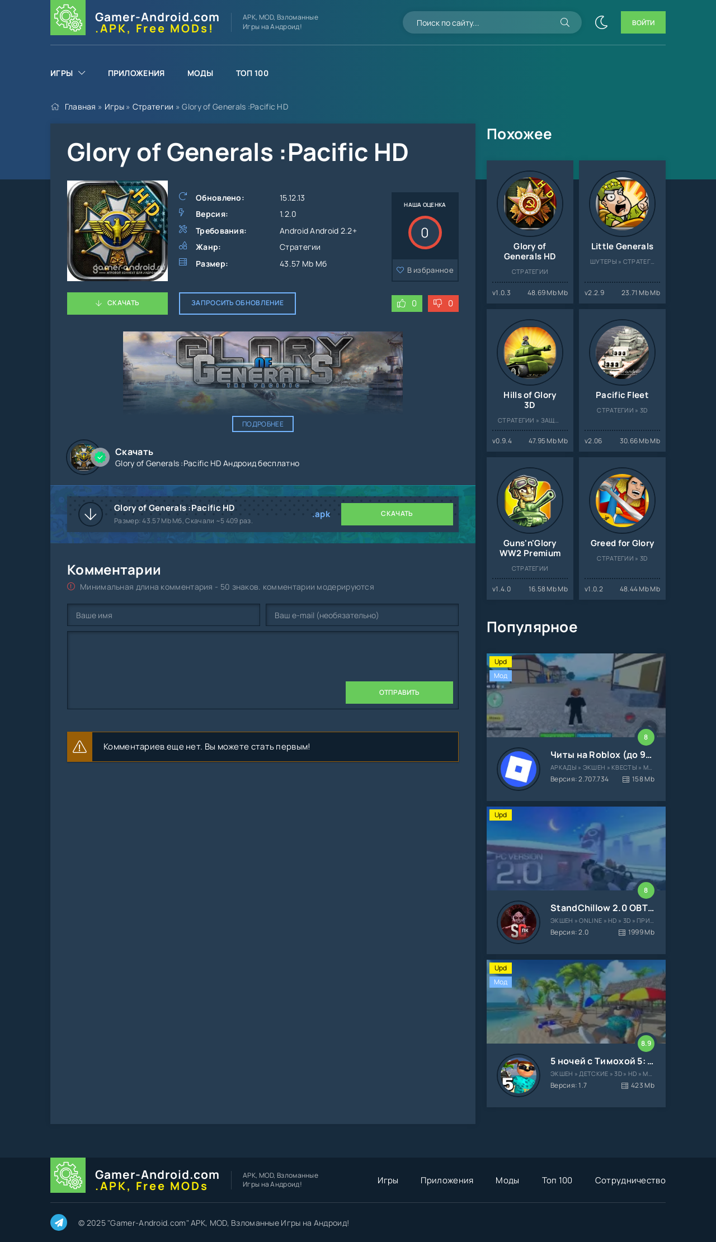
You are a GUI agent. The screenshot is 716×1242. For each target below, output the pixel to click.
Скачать (123, 302)
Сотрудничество (630, 1180)
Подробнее (263, 424)
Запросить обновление (237, 302)
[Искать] (565, 22)
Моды (200, 73)
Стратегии (153, 106)
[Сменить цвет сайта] (601, 22)
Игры (61, 73)
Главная (80, 106)
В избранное (430, 270)
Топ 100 (252, 73)
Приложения (136, 73)
